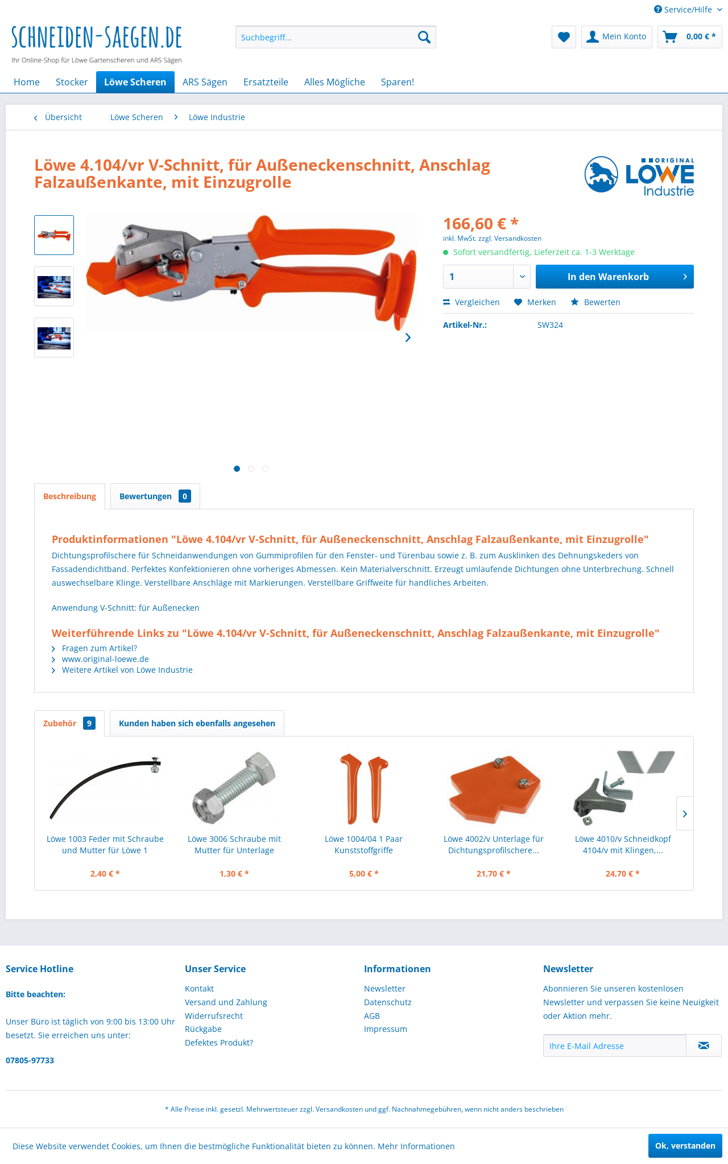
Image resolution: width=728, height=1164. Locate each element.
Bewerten (595, 302)
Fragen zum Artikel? (94, 648)
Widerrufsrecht (214, 1015)
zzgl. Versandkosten (509, 238)
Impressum (385, 1028)
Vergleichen (471, 302)
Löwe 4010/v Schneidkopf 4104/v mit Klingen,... (623, 844)
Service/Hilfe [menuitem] (684, 9)
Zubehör (69, 723)
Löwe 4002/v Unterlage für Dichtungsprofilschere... (494, 844)
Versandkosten (339, 1109)
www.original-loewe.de (100, 658)
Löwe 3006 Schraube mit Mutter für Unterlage (234, 844)
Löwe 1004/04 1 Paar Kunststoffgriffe (364, 844)
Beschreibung (69, 496)
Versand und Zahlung (226, 1002)
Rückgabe (203, 1028)
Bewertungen (155, 496)
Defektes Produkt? (219, 1042)
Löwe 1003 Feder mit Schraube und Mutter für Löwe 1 (105, 844)
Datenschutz (388, 1002)
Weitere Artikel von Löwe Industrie (122, 669)
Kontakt (199, 988)
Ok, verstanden (685, 1145)
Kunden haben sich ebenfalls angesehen (197, 723)
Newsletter (385, 988)
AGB (372, 1015)
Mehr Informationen (416, 1146)
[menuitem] (335, 37)
